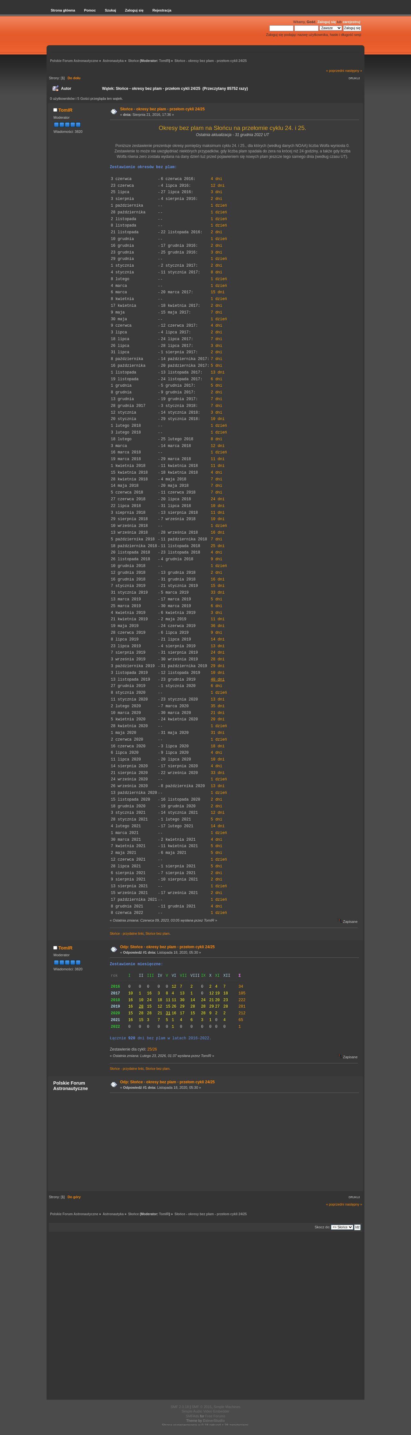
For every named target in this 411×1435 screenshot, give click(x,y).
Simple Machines (227, 1407)
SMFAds (192, 1416)
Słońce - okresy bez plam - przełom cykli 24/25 (162, 109)
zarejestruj (351, 22)
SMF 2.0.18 (180, 1407)
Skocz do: (322, 1227)
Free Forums (215, 1416)
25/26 (152, 1049)
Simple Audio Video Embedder (205, 1411)
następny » (353, 71)
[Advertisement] (232, 1142)
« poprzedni (335, 71)
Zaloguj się (327, 22)
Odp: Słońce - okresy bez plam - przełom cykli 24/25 (167, 947)
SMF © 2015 (202, 1407)
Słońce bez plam (157, 933)
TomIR (164, 61)
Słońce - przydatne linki (127, 933)
